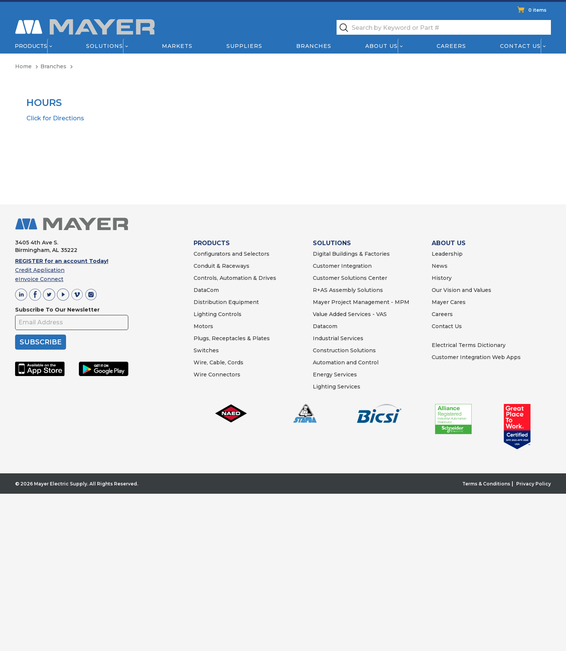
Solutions (104, 46)
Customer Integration (342, 266)
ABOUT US (449, 243)
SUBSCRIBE (41, 342)
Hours (44, 103)
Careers (451, 46)
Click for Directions (55, 118)
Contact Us (520, 46)
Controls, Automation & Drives (235, 278)
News (440, 266)
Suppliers (244, 46)
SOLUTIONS (332, 243)
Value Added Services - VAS (350, 314)
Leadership (447, 253)
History (442, 278)
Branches (313, 46)
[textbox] (444, 27)
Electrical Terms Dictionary (469, 345)
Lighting (205, 314)
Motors (203, 326)
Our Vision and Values (461, 290)
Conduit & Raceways (221, 266)
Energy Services (335, 374)
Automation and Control (345, 362)
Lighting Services (336, 386)
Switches (206, 350)
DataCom (206, 290)
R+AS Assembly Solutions (348, 290)
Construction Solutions (344, 350)
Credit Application (40, 270)
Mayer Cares (449, 302)
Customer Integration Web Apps (476, 357)
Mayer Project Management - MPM (361, 302)
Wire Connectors (217, 374)
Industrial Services (338, 338)
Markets (176, 46)
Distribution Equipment (226, 302)
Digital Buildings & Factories (351, 253)
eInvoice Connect (39, 279)
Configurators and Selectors (231, 253)
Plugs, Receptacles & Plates (232, 338)
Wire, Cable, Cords (218, 362)
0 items (537, 10)
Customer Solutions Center (350, 278)
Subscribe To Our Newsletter (57, 309)
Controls (229, 314)
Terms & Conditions (486, 484)
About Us (382, 46)
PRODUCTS (212, 243)
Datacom (325, 326)
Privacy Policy (533, 484)
